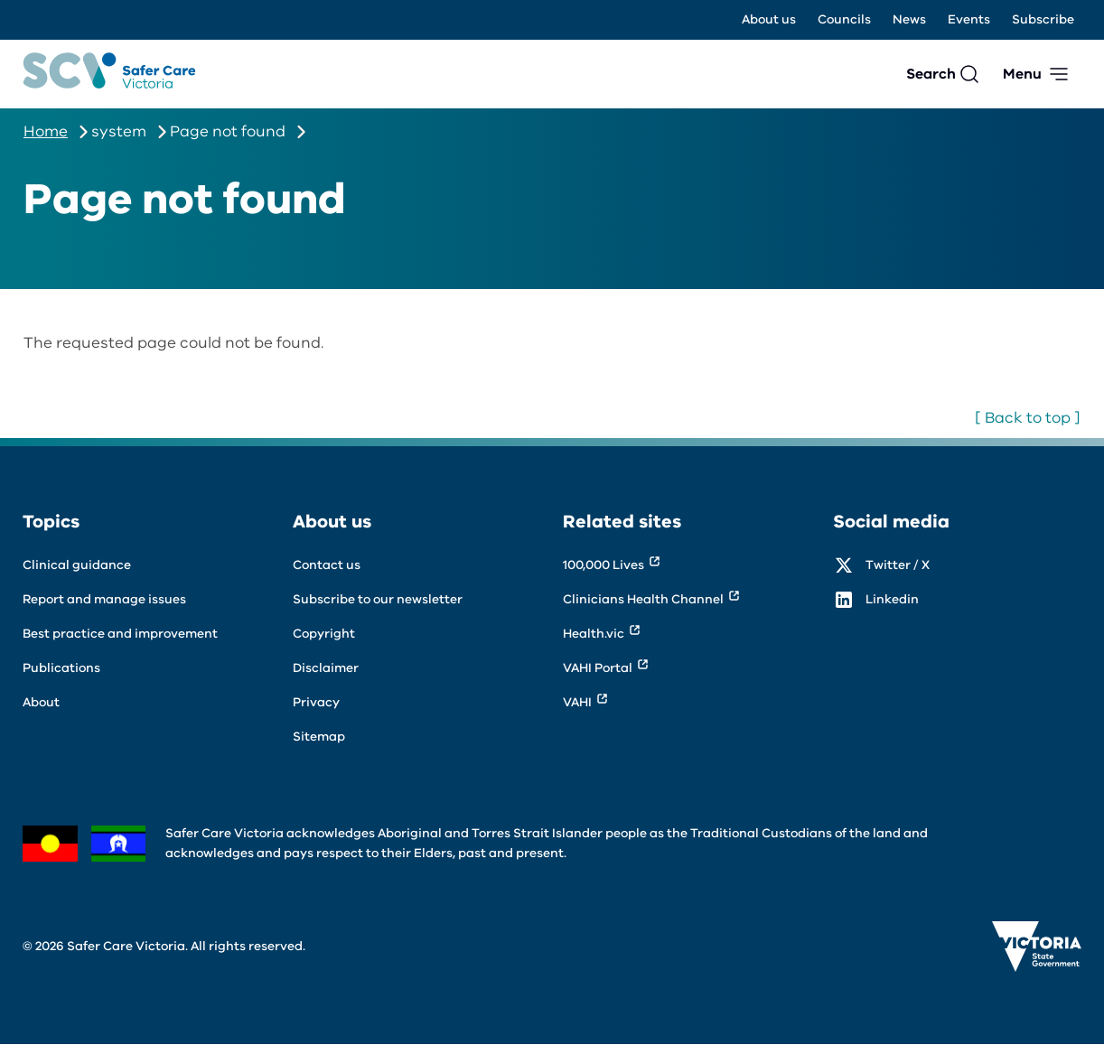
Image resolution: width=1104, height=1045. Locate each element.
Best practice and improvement (120, 633)
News (909, 19)
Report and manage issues (104, 599)
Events (969, 19)
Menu (1022, 74)
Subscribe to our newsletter (378, 599)
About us (769, 19)
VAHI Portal (597, 667)
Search (931, 74)
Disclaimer (326, 667)
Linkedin (892, 599)
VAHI (577, 702)
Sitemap (319, 736)
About (41, 702)
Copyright (324, 633)
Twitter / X (897, 565)
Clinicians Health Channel (643, 599)
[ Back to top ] (1028, 417)
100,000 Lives (603, 565)
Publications (61, 667)
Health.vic (593, 633)
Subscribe (1043, 19)
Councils (844, 19)
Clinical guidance (77, 565)
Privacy (316, 702)
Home (45, 131)
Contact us (326, 565)
